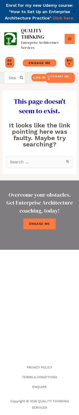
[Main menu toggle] (70, 39)
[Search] (21, 77)
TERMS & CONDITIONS (39, 377)
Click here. (63, 17)
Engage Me (39, 224)
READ (9, 62)
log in (39, 77)
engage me (40, 63)
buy (69, 62)
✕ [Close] (74, 11)
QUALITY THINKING (32, 33)
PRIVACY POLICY (39, 367)
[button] (64, 78)
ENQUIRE (39, 387)
